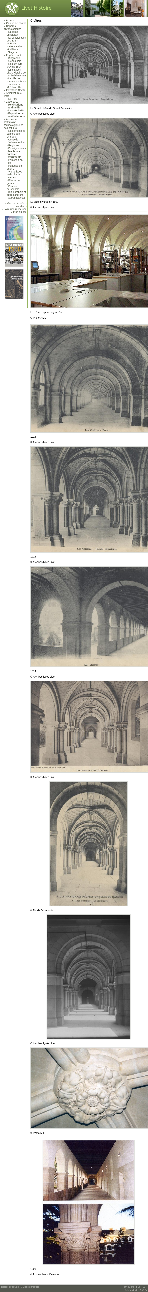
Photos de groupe (13, 182)
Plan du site (128, 1287)
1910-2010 (12, 101)
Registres (13, 145)
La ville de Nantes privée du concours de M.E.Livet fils (16, 83)
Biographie (14, 58)
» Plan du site (19, 212)
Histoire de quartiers (13, 176)
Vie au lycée (15, 171)
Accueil (10, 20)
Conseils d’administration (16, 141)
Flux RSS (140, 1287)
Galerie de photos (16, 23)
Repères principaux (12, 33)
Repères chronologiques (12, 27)
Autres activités (16, 197)
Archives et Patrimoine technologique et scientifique (13, 123)
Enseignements (17, 148)
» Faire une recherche (14, 209)
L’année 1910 (16, 110)
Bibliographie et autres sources (16, 193)
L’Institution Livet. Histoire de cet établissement (17, 72)
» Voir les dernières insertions (16, 205)
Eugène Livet (13, 55)
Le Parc (12, 98)
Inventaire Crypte (16, 90)
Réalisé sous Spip (10, 1287)
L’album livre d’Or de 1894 (14, 65)
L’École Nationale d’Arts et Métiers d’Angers (16, 48)
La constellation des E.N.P (16, 39)
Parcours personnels (13, 187)
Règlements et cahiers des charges (16, 133)
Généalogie (14, 60)
